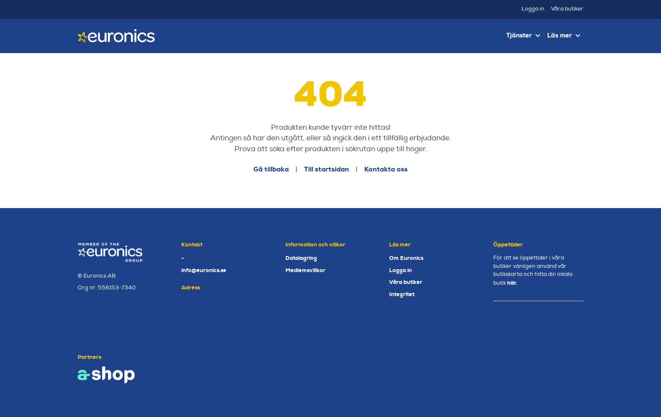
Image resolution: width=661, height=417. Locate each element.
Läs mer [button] (563, 35)
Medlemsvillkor (305, 270)
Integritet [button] (401, 294)
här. (512, 282)
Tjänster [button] (523, 35)
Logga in (532, 8)
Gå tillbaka (271, 169)
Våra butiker (567, 8)
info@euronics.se (203, 270)
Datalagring (301, 258)
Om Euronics (406, 258)
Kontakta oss (386, 169)
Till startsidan (326, 169)
